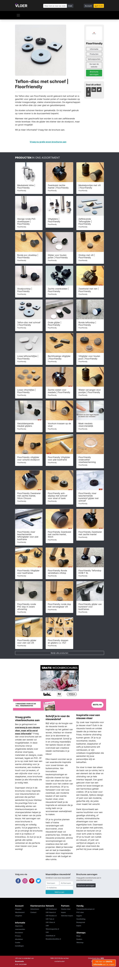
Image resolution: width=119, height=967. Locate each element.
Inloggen (18, 909)
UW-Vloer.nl (50, 922)
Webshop (79, 942)
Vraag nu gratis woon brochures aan (48, 142)
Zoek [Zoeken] (70, 6)
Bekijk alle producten (59, 653)
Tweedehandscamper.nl (85, 909)
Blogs (78, 936)
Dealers (79, 939)
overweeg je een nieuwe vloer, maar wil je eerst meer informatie (27, 730)
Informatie (94, 49)
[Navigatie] (18, 15)
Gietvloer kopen (67, 916)
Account (88, 6)
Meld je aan (59, 892)
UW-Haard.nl (51, 912)
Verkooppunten (94, 59)
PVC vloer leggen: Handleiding (80, 915)
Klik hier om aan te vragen (104, 962)
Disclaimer (19, 933)
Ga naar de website (94, 65)
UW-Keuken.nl (51, 916)
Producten (94, 54)
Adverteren (34, 909)
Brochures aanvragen (94, 73)
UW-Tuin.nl (50, 919)
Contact (33, 912)
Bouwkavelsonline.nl (53, 939)
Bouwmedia (19, 961)
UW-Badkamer (51, 909)
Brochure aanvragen (85, 885)
